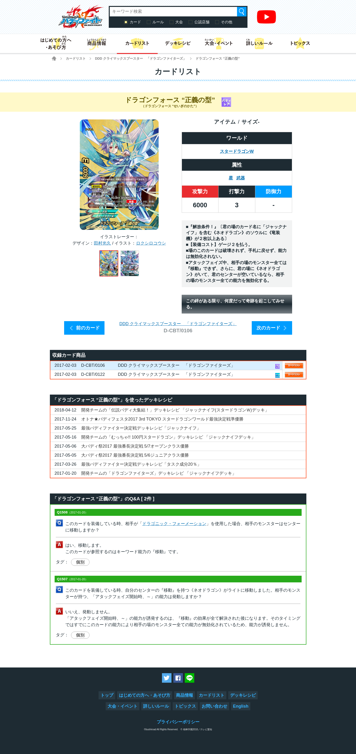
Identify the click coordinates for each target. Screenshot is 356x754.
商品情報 (184, 695)
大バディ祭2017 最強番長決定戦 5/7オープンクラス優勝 (135, 446)
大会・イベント (123, 706)
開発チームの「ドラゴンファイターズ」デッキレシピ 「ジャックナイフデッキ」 (158, 473)
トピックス (185, 706)
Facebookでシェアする (178, 678)
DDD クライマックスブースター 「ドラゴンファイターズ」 (140, 58)
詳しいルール (156, 706)
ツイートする (166, 678)
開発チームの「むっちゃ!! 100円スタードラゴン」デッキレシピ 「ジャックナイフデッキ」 (168, 437)
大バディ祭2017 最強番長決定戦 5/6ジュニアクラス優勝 (135, 455)
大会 (179, 22)
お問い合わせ (214, 706)
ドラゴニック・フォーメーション (174, 523)
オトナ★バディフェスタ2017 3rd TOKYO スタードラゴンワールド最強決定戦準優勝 (162, 419)
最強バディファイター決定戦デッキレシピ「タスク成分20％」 (141, 464)
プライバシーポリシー (178, 722)
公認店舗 (201, 22)
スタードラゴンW (237, 151)
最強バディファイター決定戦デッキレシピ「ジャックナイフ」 (141, 428)
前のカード (88, 327)
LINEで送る (189, 678)
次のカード (268, 327)
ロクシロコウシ (151, 243)
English (240, 706)
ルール (158, 22)
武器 (240, 178)
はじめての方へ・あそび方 (144, 695)
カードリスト (76, 58)
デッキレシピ (243, 695)
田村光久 (102, 243)
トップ (106, 695)
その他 (226, 22)
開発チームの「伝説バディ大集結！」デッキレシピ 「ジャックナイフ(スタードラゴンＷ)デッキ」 (175, 410)
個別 (80, 562)
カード (135, 22)
